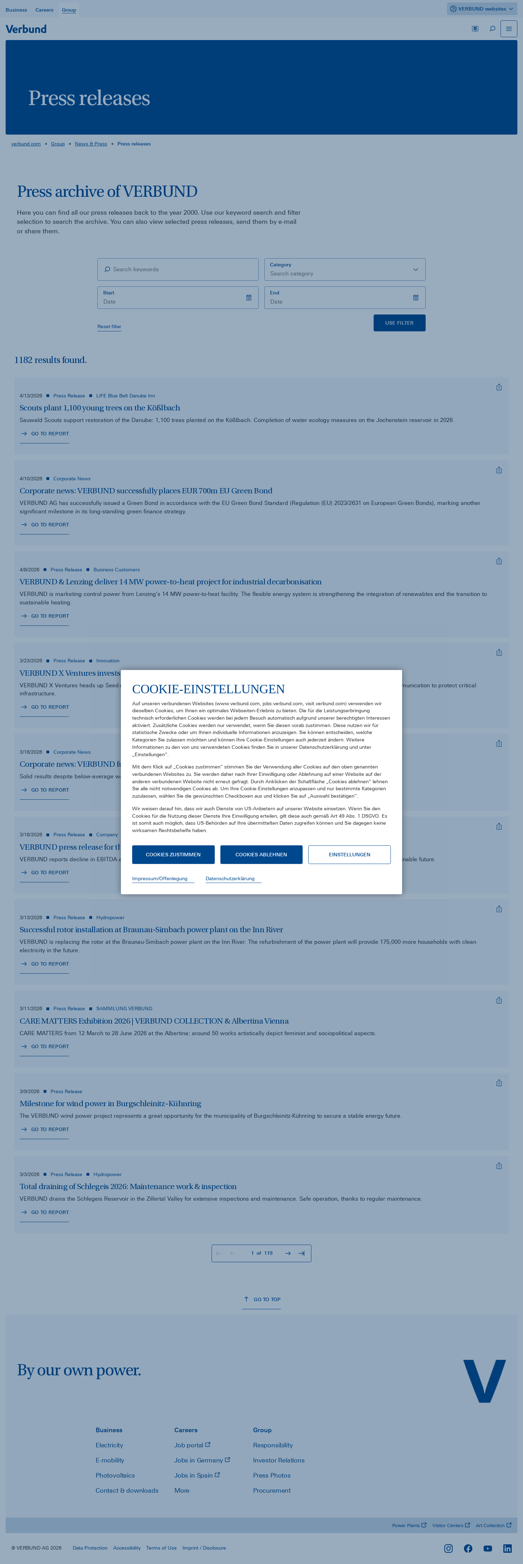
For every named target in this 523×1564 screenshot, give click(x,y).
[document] (261, 763)
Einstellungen (349, 854)
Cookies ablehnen (261, 854)
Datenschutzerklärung (230, 878)
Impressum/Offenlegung (159, 878)
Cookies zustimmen (173, 854)
